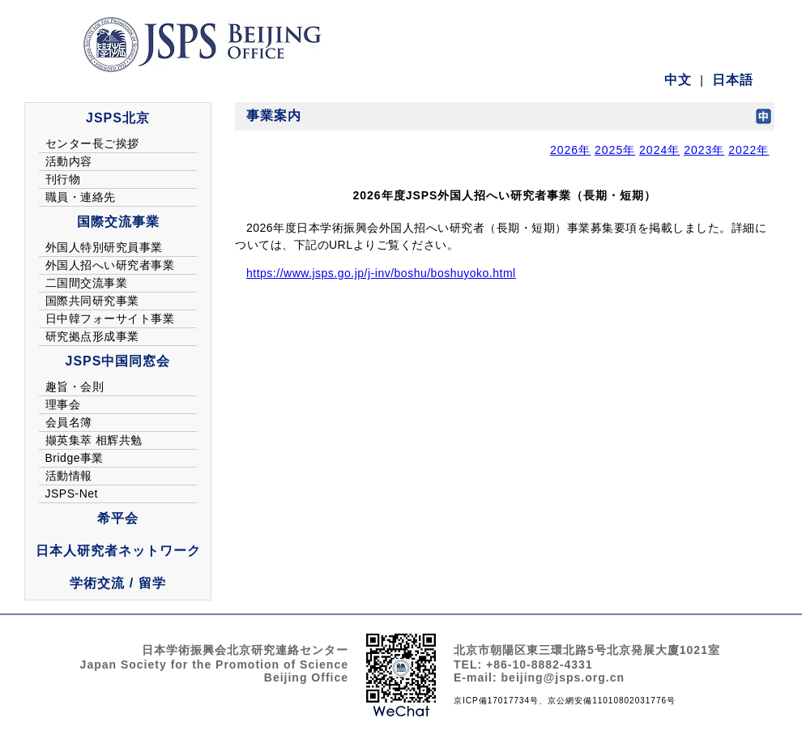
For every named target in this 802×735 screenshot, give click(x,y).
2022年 (748, 149)
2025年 (615, 149)
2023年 (704, 149)
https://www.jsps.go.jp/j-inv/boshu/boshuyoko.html (381, 273)
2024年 (659, 149)
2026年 (570, 149)
